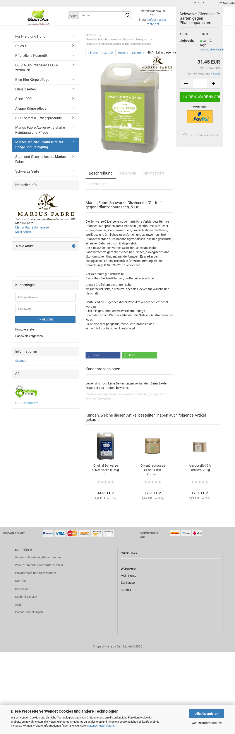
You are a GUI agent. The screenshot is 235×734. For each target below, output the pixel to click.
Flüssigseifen (25, 94)
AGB (18, 609)
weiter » (123, 57)
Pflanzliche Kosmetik (31, 60)
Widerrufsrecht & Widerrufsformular (39, 569)
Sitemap (20, 365)
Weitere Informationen (207, 723)
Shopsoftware (102, 651)
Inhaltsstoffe (154, 177)
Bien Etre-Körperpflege (32, 84)
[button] (103, 359)
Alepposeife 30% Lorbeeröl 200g (200, 472)
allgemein (127, 177)
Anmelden (104, 403)
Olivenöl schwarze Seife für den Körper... (153, 474)
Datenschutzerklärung (101, 725)
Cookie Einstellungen (29, 616)
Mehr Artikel (23, 236)
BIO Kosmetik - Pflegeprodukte (38, 122)
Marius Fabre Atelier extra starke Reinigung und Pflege (40, 134)
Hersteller (97, 188)
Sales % (21, 50)
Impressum (22, 593)
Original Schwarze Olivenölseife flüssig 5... (105, 474)
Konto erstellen (25, 334)
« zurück (107, 57)
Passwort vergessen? (29, 340)
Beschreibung (101, 177)
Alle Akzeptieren (206, 713)
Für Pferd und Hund (30, 41)
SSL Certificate (26, 407)
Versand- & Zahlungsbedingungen (38, 561)
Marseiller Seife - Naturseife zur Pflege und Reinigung (39, 149)
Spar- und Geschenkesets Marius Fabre (40, 163)
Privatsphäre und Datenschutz (35, 577)
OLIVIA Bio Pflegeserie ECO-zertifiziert (36, 72)
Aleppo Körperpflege (30, 113)
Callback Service (26, 601)
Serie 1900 (23, 103)
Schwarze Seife (27, 176)
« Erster (93, 57)
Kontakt (20, 585)
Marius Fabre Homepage (32, 232)
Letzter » (138, 57)
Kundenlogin (203, 3)
